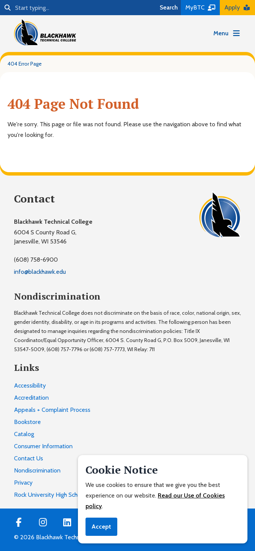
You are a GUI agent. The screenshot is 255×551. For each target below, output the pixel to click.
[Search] (78, 7)
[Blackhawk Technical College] (45, 32)
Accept (101, 526)
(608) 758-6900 (36, 259)
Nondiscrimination (37, 470)
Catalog (24, 434)
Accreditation (31, 397)
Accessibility (30, 385)
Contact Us (28, 458)
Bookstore (27, 421)
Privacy (23, 482)
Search (169, 7)
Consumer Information (43, 446)
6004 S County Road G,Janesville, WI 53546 (45, 237)
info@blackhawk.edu (40, 271)
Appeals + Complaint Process (52, 409)
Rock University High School (50, 494)
